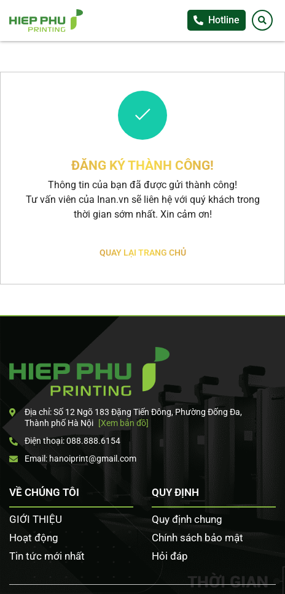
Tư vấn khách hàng (272, 160)
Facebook (272, 185)
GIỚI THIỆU (35, 519)
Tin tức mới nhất (47, 556)
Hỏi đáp (170, 556)
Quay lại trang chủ (143, 252)
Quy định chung (187, 519)
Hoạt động (33, 537)
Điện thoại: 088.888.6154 (64, 440)
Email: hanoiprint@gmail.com (72, 458)
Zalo (272, 211)
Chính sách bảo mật (197, 537)
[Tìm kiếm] (262, 20)
